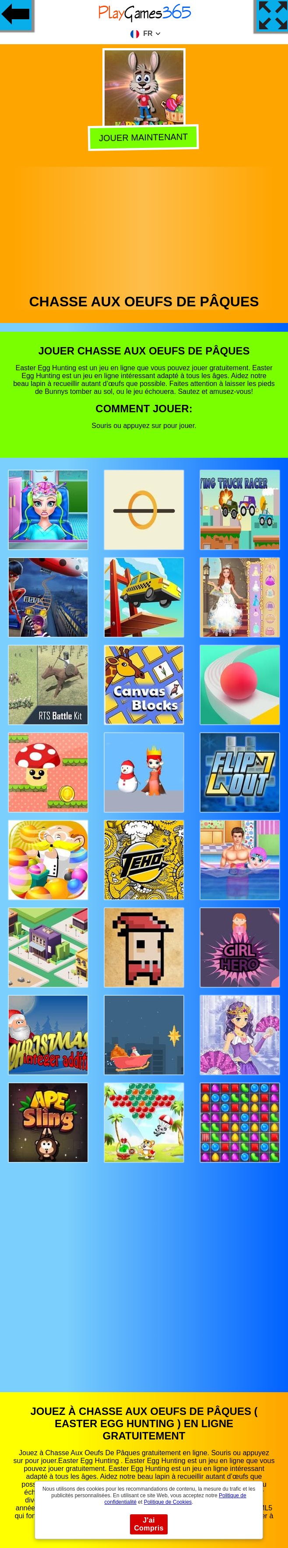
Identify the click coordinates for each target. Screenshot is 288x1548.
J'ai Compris (149, 1524)
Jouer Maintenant (145, 137)
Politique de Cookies (168, 1502)
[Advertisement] (144, 228)
